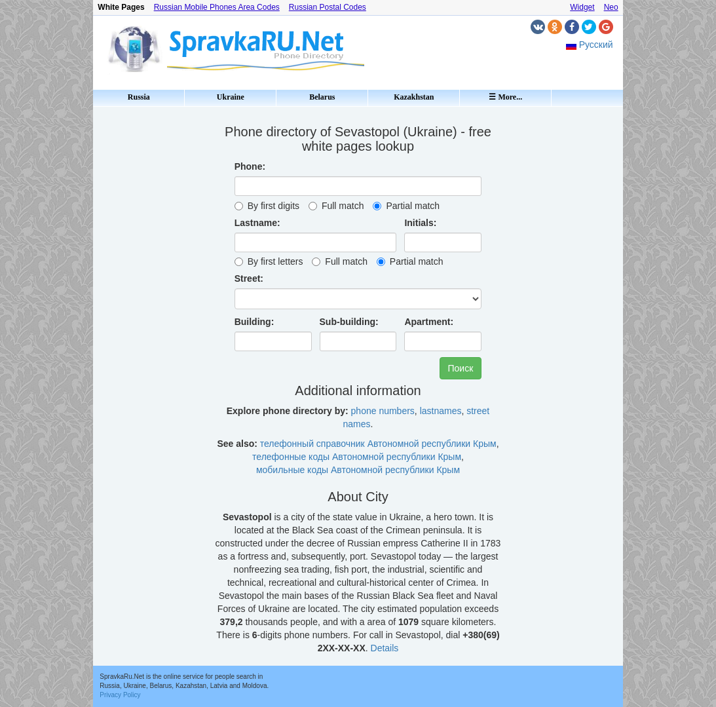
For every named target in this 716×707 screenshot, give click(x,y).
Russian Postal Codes (327, 7)
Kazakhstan (414, 97)
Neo (611, 7)
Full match (336, 206)
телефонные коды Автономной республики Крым (356, 456)
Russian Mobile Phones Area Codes (217, 7)
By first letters (269, 261)
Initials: (420, 223)
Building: (254, 321)
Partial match (406, 206)
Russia (139, 97)
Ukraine (230, 97)
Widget (582, 7)
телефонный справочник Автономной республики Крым (378, 443)
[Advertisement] (148, 308)
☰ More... (505, 97)
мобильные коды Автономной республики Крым (358, 470)
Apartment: (428, 321)
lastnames (441, 411)
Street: (249, 278)
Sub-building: (349, 321)
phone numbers (383, 411)
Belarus (322, 97)
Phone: (250, 166)
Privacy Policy (120, 694)
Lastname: (257, 223)
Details (385, 648)
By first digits (267, 206)
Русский (596, 44)
